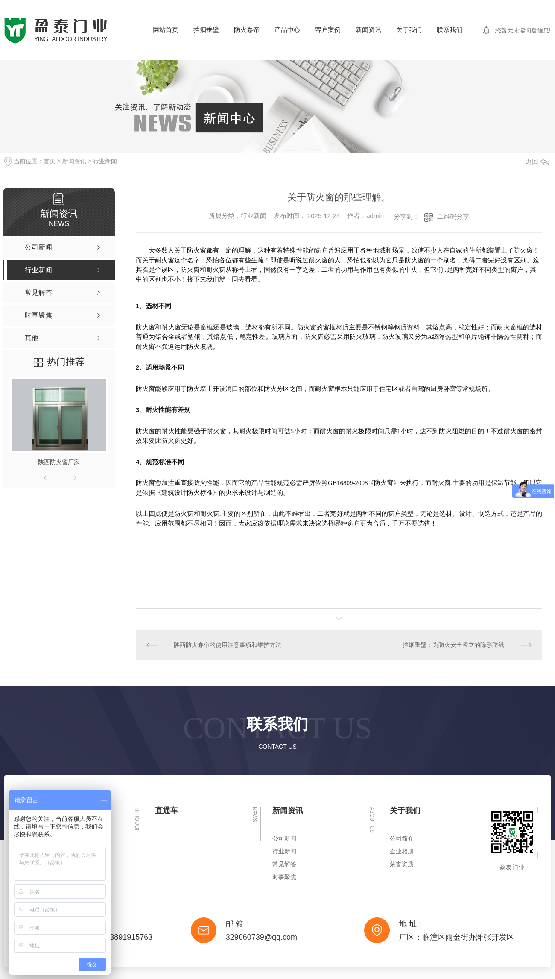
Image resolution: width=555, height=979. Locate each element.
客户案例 (328, 29)
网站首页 (165, 29)
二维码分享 (453, 216)
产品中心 (287, 29)
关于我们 (409, 29)
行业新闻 (105, 161)
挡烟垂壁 (206, 29)
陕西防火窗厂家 (59, 462)
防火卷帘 (247, 29)
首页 (50, 161)
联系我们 (449, 29)
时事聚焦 (284, 876)
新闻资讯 (368, 29)
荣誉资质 (402, 864)
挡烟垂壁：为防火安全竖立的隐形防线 (453, 644)
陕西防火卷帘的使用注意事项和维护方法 (227, 644)
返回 (537, 161)
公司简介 (402, 838)
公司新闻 (284, 838)
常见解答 (284, 864)
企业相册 (402, 851)
